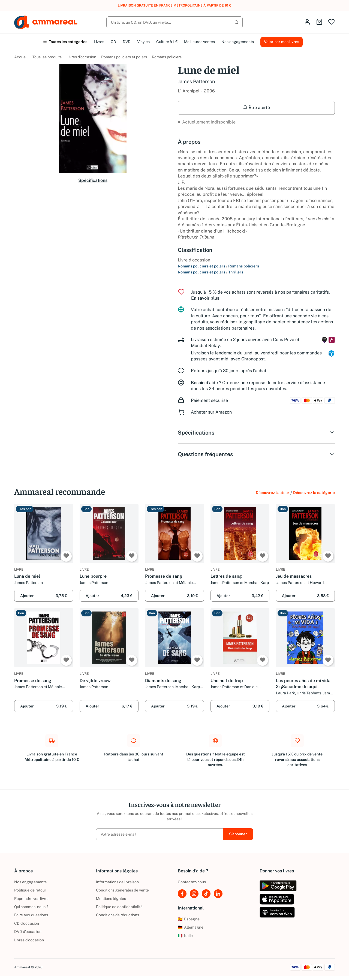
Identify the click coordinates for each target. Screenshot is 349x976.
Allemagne (190, 927)
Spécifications (92, 180)
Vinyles (143, 42)
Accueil (21, 57)
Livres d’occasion (81, 57)
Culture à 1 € (166, 42)
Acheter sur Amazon (211, 412)
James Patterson (196, 81)
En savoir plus (205, 298)
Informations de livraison (117, 882)
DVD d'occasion (27, 931)
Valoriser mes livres (281, 42)
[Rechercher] (174, 22)
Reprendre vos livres (31, 898)
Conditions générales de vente (122, 890)
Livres (99, 42)
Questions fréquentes (256, 454)
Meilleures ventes (199, 42)
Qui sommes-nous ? (31, 907)
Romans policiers (167, 57)
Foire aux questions (31, 915)
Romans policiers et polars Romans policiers (218, 266)
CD (113, 42)
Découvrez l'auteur (272, 492)
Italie (185, 935)
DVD (127, 42)
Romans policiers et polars (124, 57)
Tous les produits (47, 57)
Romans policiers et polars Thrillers (210, 272)
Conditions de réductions (117, 915)
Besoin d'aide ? (206, 382)
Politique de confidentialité (119, 907)
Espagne (189, 919)
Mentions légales (111, 898)
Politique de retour (30, 890)
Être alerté (256, 107)
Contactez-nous (192, 882)
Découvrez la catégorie (314, 492)
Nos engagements (237, 42)
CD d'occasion (26, 923)
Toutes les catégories (65, 42)
